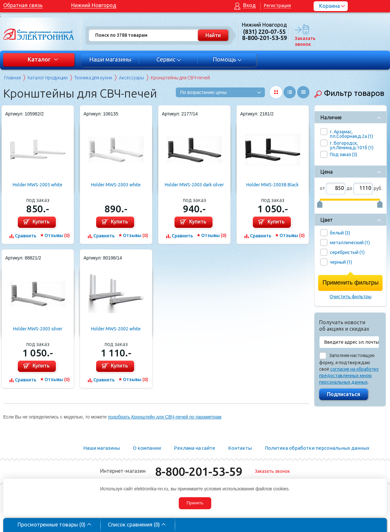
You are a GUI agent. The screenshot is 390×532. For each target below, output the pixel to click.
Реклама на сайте (194, 448)
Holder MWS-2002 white (116, 328)
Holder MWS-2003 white (116, 184)
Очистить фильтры (350, 296)
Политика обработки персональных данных (317, 448)
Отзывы (57, 235)
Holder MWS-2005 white (37, 184)
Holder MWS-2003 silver (37, 328)
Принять (195, 502)
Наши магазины (110, 59)
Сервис (168, 59)
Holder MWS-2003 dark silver (194, 184)
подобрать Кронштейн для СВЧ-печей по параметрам (164, 416)
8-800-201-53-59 (198, 471)
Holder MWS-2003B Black (272, 184)
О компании (147, 448)
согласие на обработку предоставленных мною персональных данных (349, 375)
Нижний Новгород (93, 5)
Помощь (227, 59)
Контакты (240, 448)
